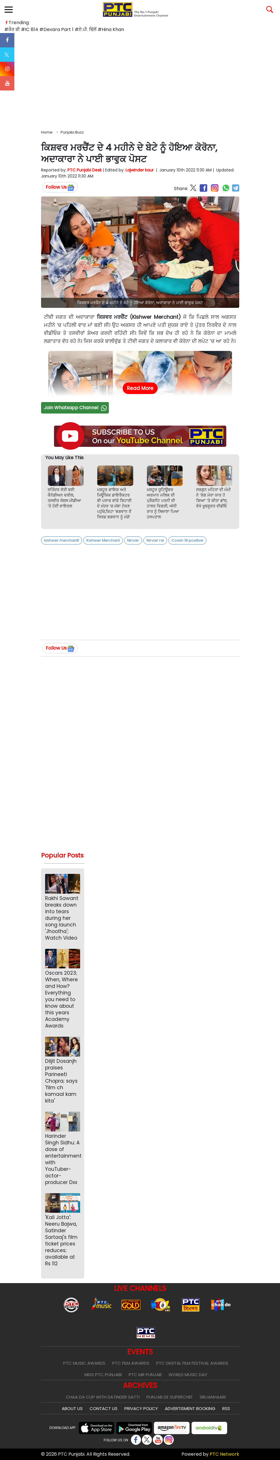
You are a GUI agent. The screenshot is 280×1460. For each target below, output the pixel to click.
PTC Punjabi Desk (84, 170)
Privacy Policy (141, 1408)
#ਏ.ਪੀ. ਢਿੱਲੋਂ (85, 29)
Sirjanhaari (213, 1397)
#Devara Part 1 (56, 29)
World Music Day (188, 1375)
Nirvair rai (155, 540)
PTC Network (224, 1454)
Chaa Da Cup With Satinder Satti (103, 1397)
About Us (72, 1408)
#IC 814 (29, 29)
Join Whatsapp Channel (76, 407)
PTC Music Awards (84, 1363)
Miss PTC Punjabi (103, 1375)
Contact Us (103, 1408)
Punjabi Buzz (72, 132)
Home (47, 132)
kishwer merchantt (61, 540)
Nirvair (133, 540)
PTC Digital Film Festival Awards (192, 1363)
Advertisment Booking (190, 1408)
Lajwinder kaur (139, 170)
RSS (226, 1408)
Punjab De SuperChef (169, 1397)
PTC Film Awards (130, 1363)
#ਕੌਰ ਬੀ (12, 29)
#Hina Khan (111, 29)
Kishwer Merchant (103, 540)
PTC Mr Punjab (145, 1375)
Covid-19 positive (187, 540)
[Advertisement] (140, 80)
